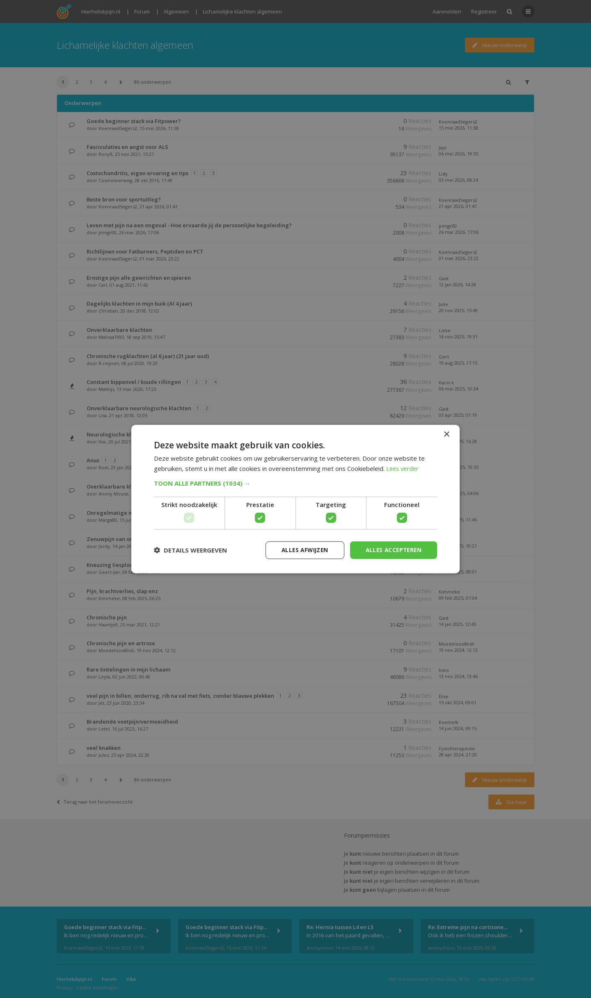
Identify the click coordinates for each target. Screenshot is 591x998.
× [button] (446, 434)
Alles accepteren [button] (392, 550)
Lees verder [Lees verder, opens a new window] (403, 468)
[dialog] (295, 499)
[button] (295, 482)
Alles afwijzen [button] (300, 550)
